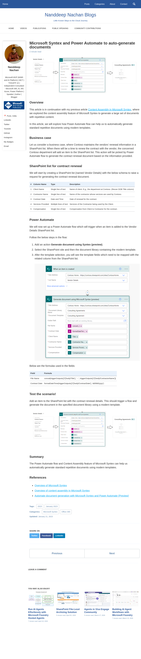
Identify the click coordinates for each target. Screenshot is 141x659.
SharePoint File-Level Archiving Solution (68, 615)
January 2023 (52, 511)
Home (5, 4)
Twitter (6, 125)
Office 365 (66, 517)
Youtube (7, 129)
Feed (74, 648)
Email (6, 147)
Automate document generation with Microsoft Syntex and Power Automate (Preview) (83, 500)
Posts (86, 4)
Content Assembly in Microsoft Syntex (111, 109)
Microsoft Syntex (50, 517)
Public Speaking (60, 28)
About (111, 4)
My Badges (8, 142)
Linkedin (7, 121)
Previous (57, 558)
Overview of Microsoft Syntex (51, 490)
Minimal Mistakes (52, 652)
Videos (23, 28)
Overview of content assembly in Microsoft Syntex (63, 495)
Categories (99, 4)
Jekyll (41, 652)
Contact (123, 4)
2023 (40, 511)
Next (112, 558)
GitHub (7, 134)
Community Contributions (87, 28)
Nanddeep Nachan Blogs (70, 14)
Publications (39, 28)
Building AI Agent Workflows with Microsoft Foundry (122, 617)
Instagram (8, 138)
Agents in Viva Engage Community (96, 615)
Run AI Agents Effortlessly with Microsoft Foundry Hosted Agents (38, 618)
